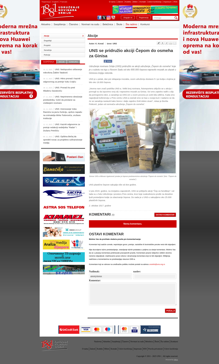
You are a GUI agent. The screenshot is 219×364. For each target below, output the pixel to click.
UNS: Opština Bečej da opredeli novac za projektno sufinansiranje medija (62, 139)
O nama (112, 2)
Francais (63, 2)
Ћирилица (45, 2)
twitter (104, 18)
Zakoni (120, 2)
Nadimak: (94, 271)
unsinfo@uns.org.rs (157, 264)
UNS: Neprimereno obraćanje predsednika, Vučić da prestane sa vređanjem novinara (62, 99)
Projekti (47, 45)
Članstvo (73, 24)
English (55, 2)
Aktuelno (45, 24)
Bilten (135, 2)
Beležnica (108, 24)
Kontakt (143, 2)
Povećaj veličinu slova (158, 43)
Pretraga (176, 17)
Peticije (47, 55)
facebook (99, 18)
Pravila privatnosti (155, 349)
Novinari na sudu (90, 24)
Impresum (168, 2)
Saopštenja (60, 24)
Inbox (176, 360)
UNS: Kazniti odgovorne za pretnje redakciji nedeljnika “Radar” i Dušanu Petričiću (61, 127)
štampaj (170, 43)
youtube (113, 18)
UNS (60, 11)
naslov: (137, 271)
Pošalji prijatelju (175, 43)
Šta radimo (131, 24)
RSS (175, 2)
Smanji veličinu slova (166, 43)
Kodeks (128, 2)
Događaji (48, 41)
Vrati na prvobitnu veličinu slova (162, 43)
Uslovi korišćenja (155, 2)
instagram (109, 18)
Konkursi (145, 24)
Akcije (46, 36)
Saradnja (48, 50)
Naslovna (98, 342)
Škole (119, 24)
